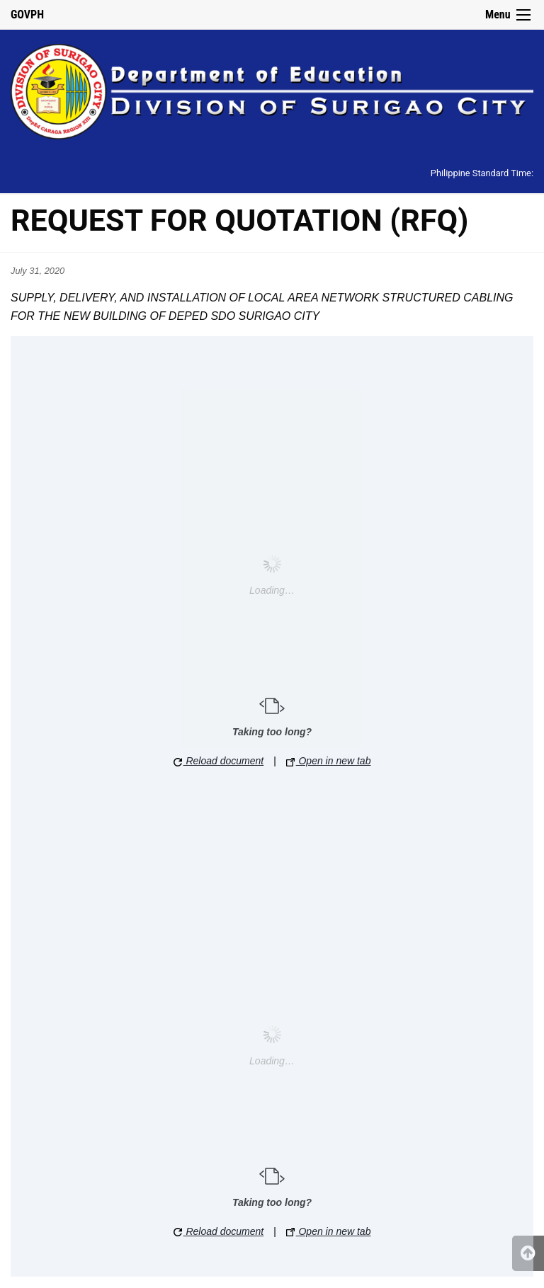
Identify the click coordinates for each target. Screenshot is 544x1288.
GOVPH (27, 14)
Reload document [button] (219, 760)
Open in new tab (328, 760)
